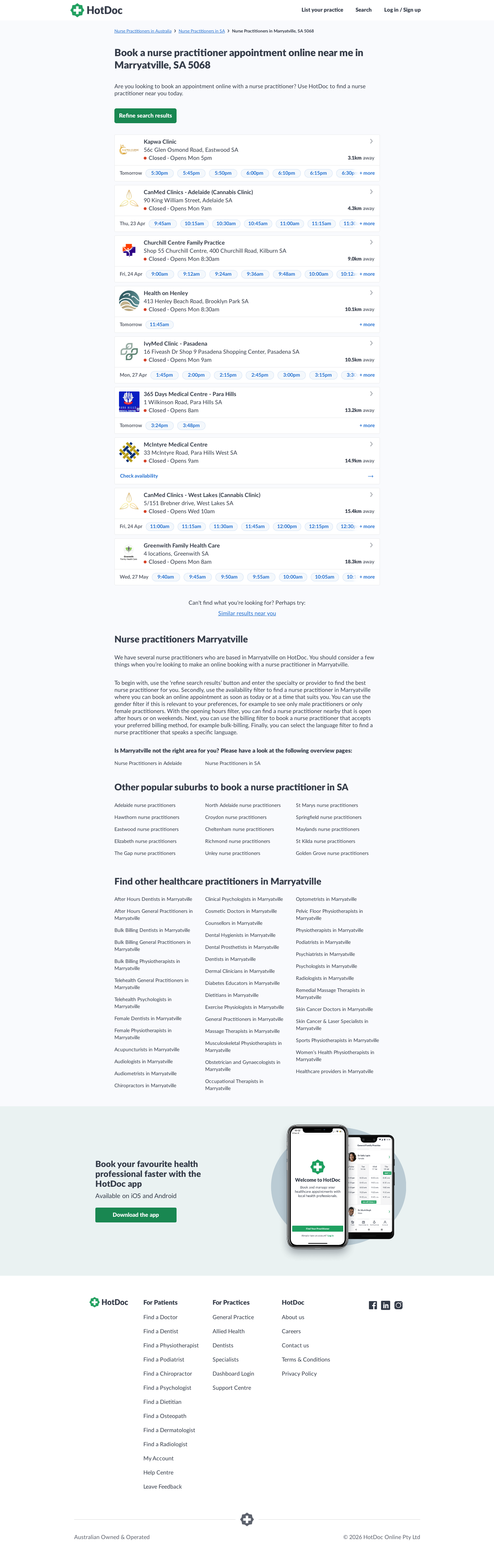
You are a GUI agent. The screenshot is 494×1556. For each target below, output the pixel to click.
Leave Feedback (162, 1487)
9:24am (223, 274)
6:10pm (286, 173)
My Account (158, 1458)
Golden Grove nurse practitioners (332, 853)
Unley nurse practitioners (232, 853)
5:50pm (223, 173)
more (367, 173)
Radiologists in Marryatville (325, 978)
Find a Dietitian (162, 1402)
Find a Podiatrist (163, 1360)
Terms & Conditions (306, 1360)
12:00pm (287, 526)
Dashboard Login (233, 1374)
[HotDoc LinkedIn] (385, 1305)
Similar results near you (247, 613)
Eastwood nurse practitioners (146, 829)
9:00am (159, 274)
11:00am (289, 223)
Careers (291, 1331)
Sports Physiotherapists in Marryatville (337, 1040)
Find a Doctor (160, 1317)
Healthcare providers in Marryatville (334, 1071)
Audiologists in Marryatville (143, 1061)
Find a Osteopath (164, 1416)
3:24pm (159, 425)
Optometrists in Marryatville (326, 899)
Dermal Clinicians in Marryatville (240, 971)
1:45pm (164, 375)
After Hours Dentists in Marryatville (153, 899)
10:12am (350, 274)
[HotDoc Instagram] (398, 1305)
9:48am (287, 274)
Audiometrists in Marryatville (145, 1073)
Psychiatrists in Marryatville (325, 954)
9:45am (162, 223)
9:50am (229, 577)
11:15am (321, 223)
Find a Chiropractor (167, 1374)
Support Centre (232, 1388)
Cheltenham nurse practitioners (239, 829)
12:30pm (351, 526)
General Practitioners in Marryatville (244, 1019)
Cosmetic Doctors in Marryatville (241, 911)
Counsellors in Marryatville (233, 923)
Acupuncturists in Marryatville (146, 1049)
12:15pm (319, 526)
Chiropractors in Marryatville (145, 1085)
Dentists (223, 1345)
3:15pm (323, 375)
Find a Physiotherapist (171, 1345)
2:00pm (196, 375)
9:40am (165, 577)
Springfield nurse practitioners (329, 817)
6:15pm (318, 173)
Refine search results (145, 116)
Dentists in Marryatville (230, 959)
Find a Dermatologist (169, 1430)
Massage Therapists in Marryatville (242, 1031)
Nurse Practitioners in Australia (143, 31)
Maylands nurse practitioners (327, 829)
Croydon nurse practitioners (236, 817)
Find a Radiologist (165, 1444)
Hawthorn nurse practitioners (146, 817)
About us (293, 1317)
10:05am (324, 577)
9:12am (191, 274)
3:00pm (291, 375)
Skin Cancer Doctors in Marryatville (334, 1009)
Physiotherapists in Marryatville (329, 930)
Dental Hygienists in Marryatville (240, 935)
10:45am (258, 223)
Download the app (136, 1215)
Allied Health (229, 1331)
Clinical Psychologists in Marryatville (244, 899)
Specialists (226, 1360)
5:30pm (159, 173)
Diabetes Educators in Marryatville (242, 983)
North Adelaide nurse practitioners (243, 805)
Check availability (247, 476)
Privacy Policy (299, 1374)
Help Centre (158, 1473)
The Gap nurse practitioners (144, 853)
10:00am (318, 274)
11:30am (223, 526)
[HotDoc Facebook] (373, 1305)
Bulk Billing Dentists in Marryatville (152, 930)
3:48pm (191, 425)
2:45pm (259, 375)
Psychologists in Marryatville (326, 966)
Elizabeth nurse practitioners (145, 841)
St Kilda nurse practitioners (325, 841)
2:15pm (228, 375)
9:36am (255, 274)
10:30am (226, 223)
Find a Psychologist (167, 1388)
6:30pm (350, 173)
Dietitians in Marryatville (231, 995)
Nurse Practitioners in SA (202, 31)
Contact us (295, 1345)
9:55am (261, 577)
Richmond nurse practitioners (237, 841)
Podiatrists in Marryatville (323, 942)
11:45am (159, 324)
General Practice (233, 1317)
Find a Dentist (160, 1331)
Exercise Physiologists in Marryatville (244, 1007)
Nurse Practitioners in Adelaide (148, 763)
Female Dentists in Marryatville (147, 1018)
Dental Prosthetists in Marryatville (242, 947)
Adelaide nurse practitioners (144, 805)
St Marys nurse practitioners (327, 805)
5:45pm (191, 173)
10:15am (194, 223)
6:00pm (254, 173)
